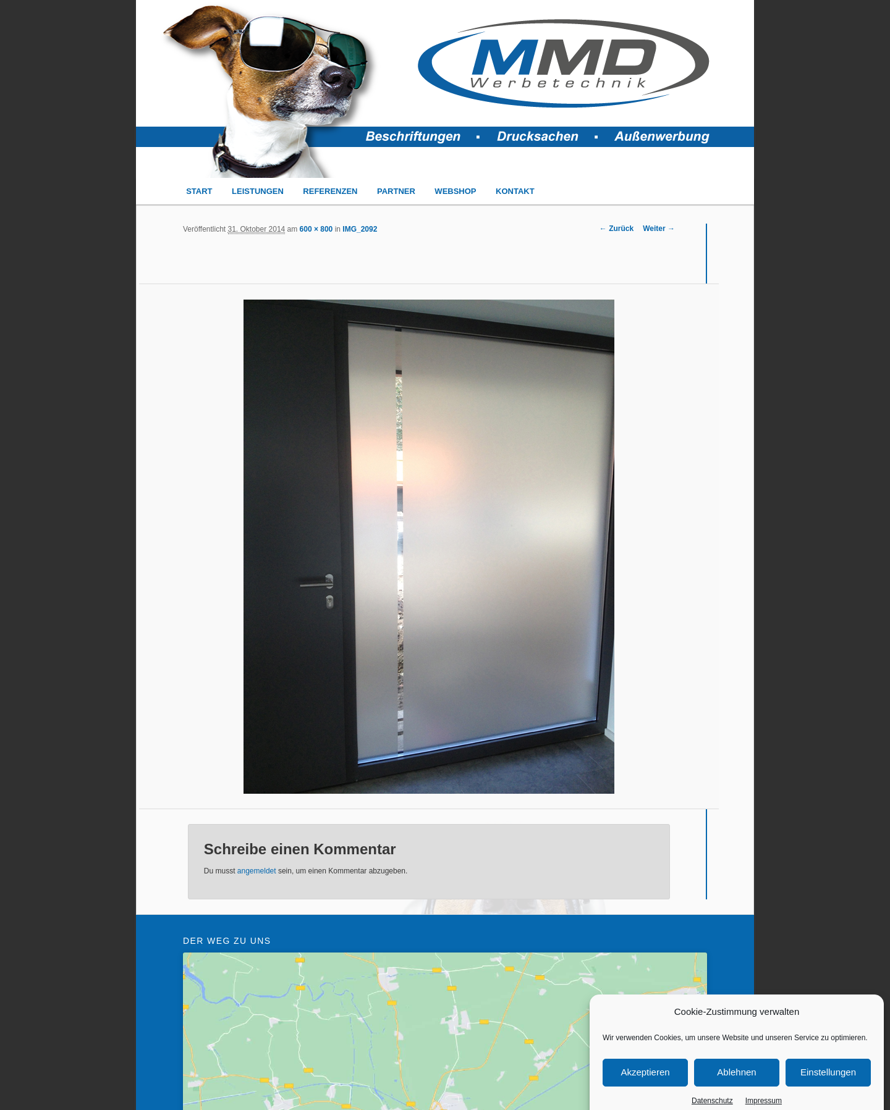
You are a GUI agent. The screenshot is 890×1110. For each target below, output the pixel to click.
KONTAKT (515, 191)
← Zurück (617, 228)
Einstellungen (828, 1087)
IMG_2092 (359, 229)
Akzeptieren (645, 1087)
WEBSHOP (455, 191)
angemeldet (256, 871)
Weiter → (659, 228)
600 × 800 (316, 229)
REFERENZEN (330, 191)
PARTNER (396, 191)
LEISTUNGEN (258, 191)
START (199, 191)
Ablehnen (736, 1087)
